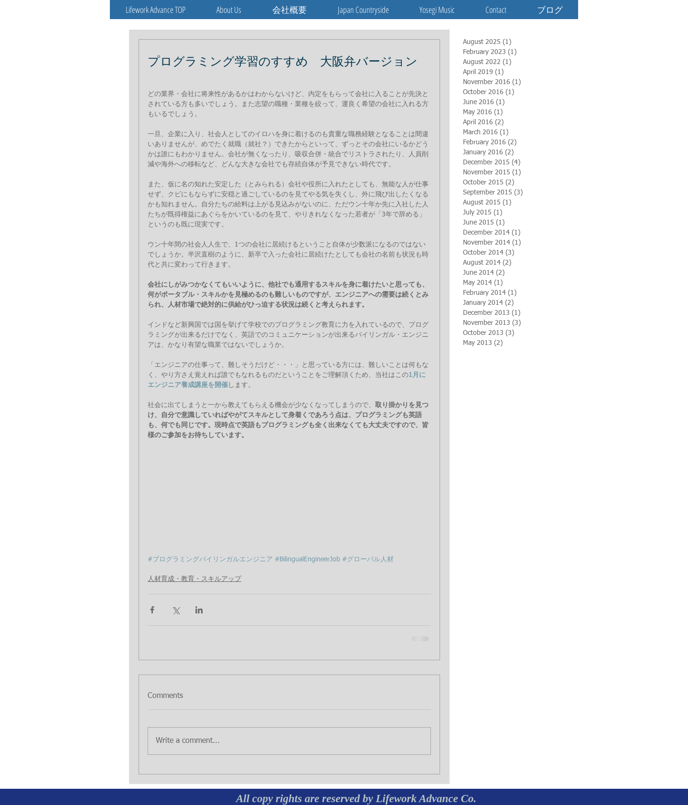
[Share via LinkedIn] (199, 609)
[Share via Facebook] (152, 609)
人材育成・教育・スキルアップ (194, 579)
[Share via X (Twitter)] (175, 609)
